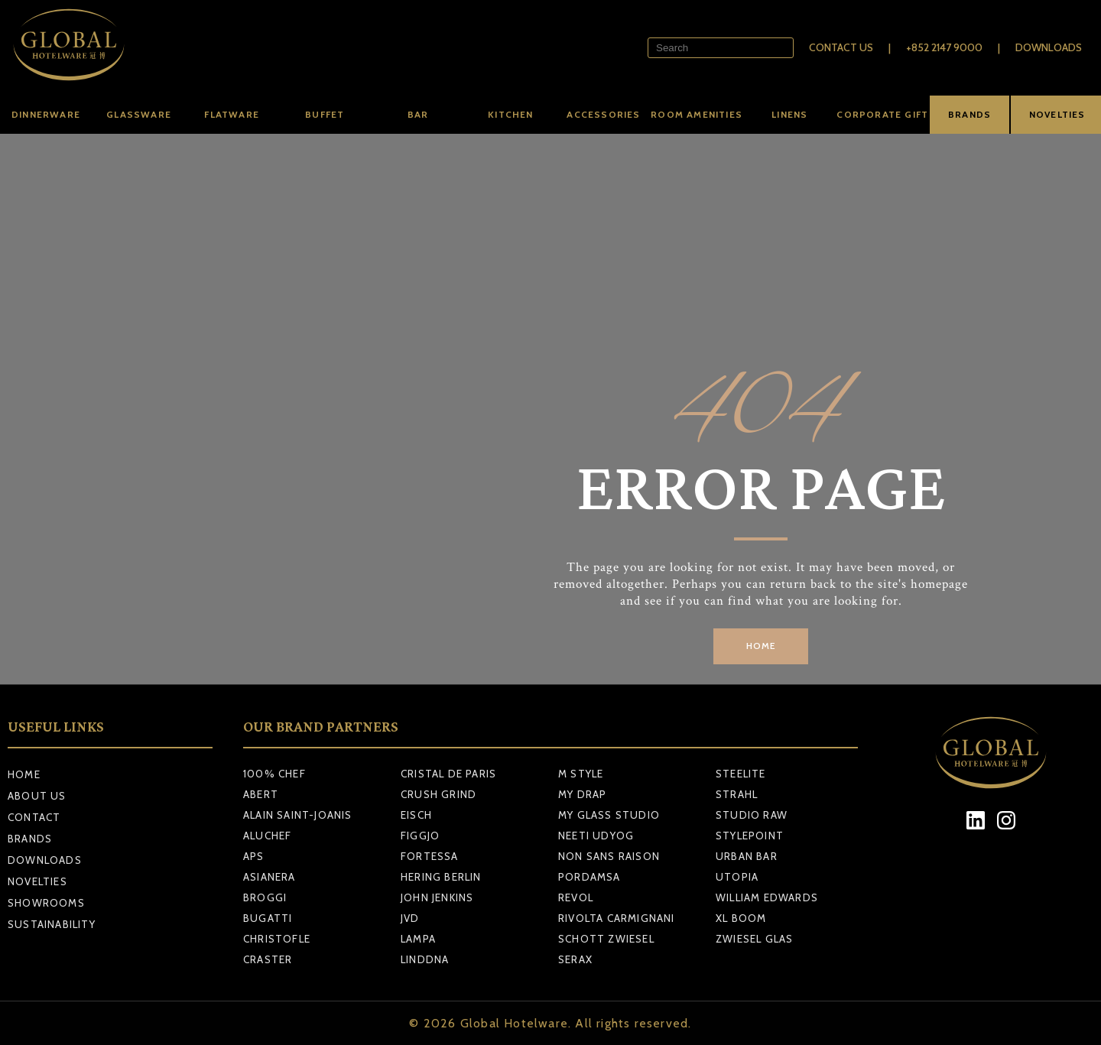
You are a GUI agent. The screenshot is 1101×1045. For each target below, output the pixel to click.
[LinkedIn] (976, 820)
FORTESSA (430, 856)
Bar (418, 114)
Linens (789, 114)
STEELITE (741, 774)
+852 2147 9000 (944, 47)
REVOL (575, 897)
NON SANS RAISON (609, 856)
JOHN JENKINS (437, 897)
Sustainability (52, 924)
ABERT (260, 794)
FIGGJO (420, 835)
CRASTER (267, 959)
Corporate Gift (882, 114)
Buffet (324, 114)
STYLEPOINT (750, 835)
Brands (30, 838)
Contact (34, 817)
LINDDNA (425, 959)
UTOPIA (737, 877)
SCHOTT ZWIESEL (606, 939)
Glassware (138, 114)
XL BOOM (741, 918)
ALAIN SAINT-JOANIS (297, 815)
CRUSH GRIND (438, 794)
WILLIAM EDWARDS (767, 897)
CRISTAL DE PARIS (448, 774)
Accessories (603, 114)
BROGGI (265, 897)
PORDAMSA (589, 877)
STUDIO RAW (752, 815)
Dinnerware (45, 114)
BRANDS (969, 114)
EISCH (416, 815)
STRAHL (737, 794)
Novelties (37, 881)
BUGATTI (267, 918)
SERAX (575, 959)
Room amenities (696, 114)
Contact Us (841, 47)
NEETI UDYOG (596, 835)
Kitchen (510, 114)
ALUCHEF (267, 835)
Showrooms (46, 903)
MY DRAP (582, 794)
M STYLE (580, 774)
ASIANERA (269, 877)
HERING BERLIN (441, 877)
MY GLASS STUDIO (609, 815)
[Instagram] (1006, 820)
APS (254, 856)
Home (24, 774)
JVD (410, 918)
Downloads (1048, 47)
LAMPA (418, 939)
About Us (37, 796)
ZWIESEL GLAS (754, 939)
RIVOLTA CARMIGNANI (616, 918)
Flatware (231, 114)
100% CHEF (274, 774)
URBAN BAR (747, 856)
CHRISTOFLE (276, 939)
